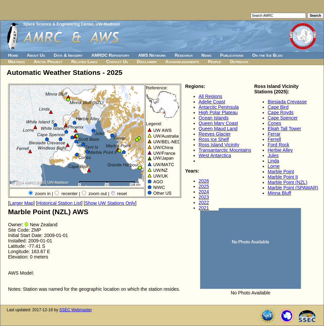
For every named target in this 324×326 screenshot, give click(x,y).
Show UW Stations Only (110, 203)
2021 (204, 208)
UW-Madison (108, 24)
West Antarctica (215, 155)
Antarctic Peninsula (219, 107)
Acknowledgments (182, 61)
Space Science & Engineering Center (58, 24)
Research (184, 55)
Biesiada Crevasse (287, 101)
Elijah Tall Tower (284, 128)
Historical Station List (59, 203)
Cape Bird (278, 107)
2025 (204, 186)
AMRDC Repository (110, 55)
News (206, 55)
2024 (204, 191)
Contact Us (117, 61)
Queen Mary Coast (218, 123)
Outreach (239, 61)
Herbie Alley (280, 150)
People (214, 61)
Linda (273, 161)
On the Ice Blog (267, 55)
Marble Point (281, 171)
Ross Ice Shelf (214, 139)
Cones (274, 123)
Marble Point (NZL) (287, 182)
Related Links (84, 61)
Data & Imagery (68, 55)
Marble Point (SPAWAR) (293, 187)
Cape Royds (280, 112)
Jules (273, 155)
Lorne (274, 166)
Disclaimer (147, 61)
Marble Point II (283, 177)
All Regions (210, 96)
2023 (204, 197)
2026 (204, 181)
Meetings (16, 61)
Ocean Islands (214, 118)
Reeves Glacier (215, 134)
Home (13, 55)
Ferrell (274, 139)
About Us (36, 55)
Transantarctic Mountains (225, 150)
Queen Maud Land (218, 128)
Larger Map (21, 203)
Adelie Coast (212, 101)
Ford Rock (278, 144)
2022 (204, 202)
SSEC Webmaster (75, 310)
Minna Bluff (279, 193)
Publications (232, 55)
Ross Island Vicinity (219, 144)
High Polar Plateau (218, 112)
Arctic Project (48, 61)
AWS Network (152, 55)
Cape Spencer (283, 118)
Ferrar (274, 134)
